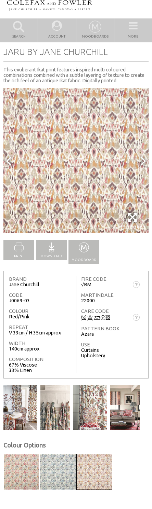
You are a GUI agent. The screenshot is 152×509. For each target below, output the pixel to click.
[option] (76, 160)
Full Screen (133, 221)
